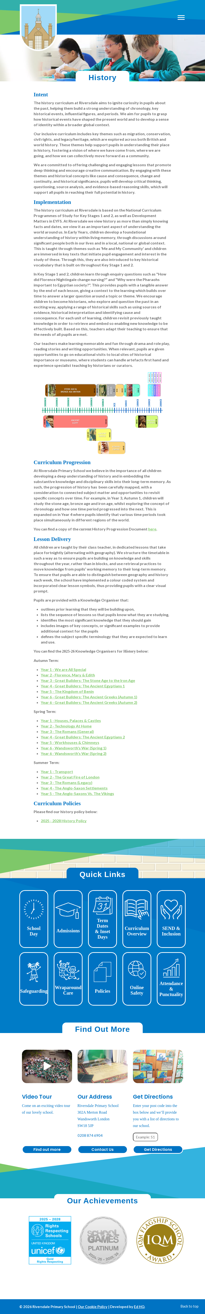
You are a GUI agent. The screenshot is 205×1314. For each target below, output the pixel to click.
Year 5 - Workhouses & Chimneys (70, 742)
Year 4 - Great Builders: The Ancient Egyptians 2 (83, 737)
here (152, 529)
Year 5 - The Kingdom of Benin (67, 691)
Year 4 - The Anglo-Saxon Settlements (74, 788)
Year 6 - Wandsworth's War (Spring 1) (73, 748)
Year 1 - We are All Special (63, 669)
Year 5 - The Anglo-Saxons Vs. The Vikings (77, 793)
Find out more (47, 1149)
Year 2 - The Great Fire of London (70, 777)
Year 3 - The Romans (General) (67, 731)
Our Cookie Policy (92, 1306)
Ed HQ (139, 1306)
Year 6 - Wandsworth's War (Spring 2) (73, 753)
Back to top (189, 1306)
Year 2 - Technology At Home (66, 726)
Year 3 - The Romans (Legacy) (66, 782)
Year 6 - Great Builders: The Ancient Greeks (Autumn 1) (89, 697)
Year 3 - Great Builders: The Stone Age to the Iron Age (88, 680)
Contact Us (102, 1149)
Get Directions (158, 1149)
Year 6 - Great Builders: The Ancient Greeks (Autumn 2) (89, 702)
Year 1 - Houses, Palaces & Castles (71, 720)
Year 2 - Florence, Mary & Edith (68, 675)
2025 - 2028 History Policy (64, 820)
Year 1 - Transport (57, 771)
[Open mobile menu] (181, 17)
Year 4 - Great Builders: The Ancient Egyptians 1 (83, 686)
